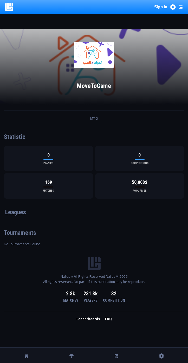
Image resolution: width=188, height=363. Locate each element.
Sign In (160, 7)
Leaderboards (88, 319)
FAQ (108, 319)
